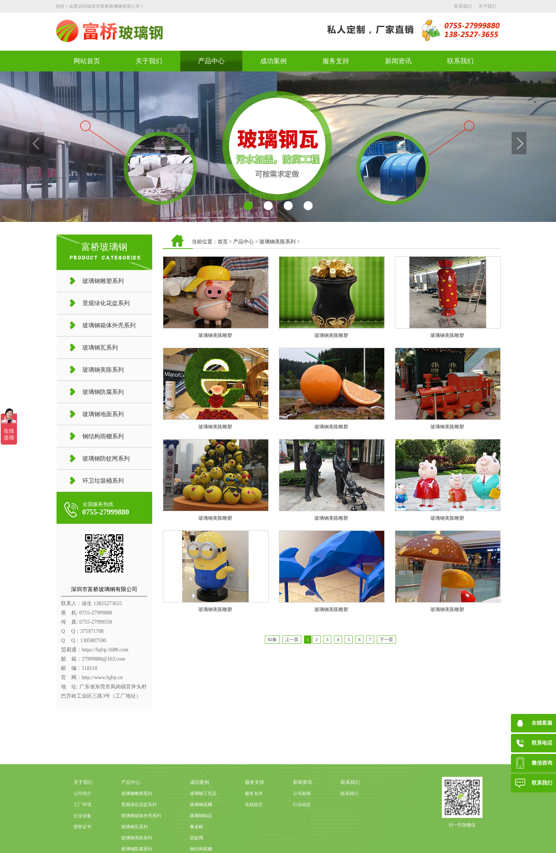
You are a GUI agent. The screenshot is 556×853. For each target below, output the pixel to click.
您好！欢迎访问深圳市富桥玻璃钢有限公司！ (100, 6)
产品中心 (211, 61)
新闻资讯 (398, 61)
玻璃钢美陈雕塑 (215, 335)
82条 (272, 639)
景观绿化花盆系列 (139, 837)
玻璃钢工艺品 (203, 826)
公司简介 (82, 826)
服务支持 (336, 61)
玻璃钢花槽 (201, 837)
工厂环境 (82, 837)
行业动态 (302, 837)
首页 (223, 242)
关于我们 (487, 6)
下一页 (386, 639)
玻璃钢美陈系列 (277, 242)
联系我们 (463, 6)
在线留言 (254, 837)
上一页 (292, 639)
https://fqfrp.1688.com (105, 650)
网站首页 (87, 61)
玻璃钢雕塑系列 (136, 826)
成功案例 (273, 61)
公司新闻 (302, 826)
